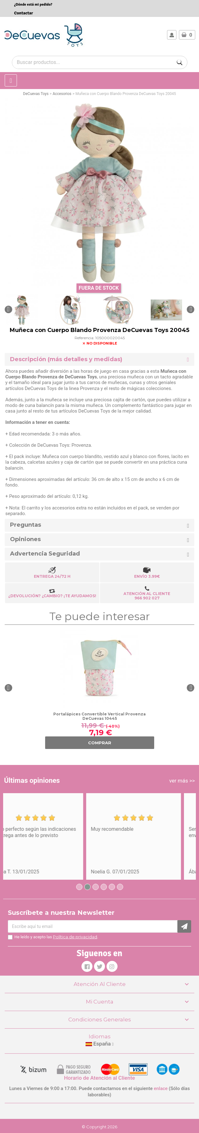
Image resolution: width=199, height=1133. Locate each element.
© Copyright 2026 (99, 1126)
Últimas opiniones (32, 780)
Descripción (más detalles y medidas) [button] (66, 359)
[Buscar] (179, 62)
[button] (8, 309)
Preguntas (25, 525)
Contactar (23, 13)
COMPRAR (99, 742)
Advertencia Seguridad (45, 554)
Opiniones (25, 539)
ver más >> (182, 780)
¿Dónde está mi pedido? (33, 4)
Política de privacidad (75, 936)
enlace (161, 1088)
